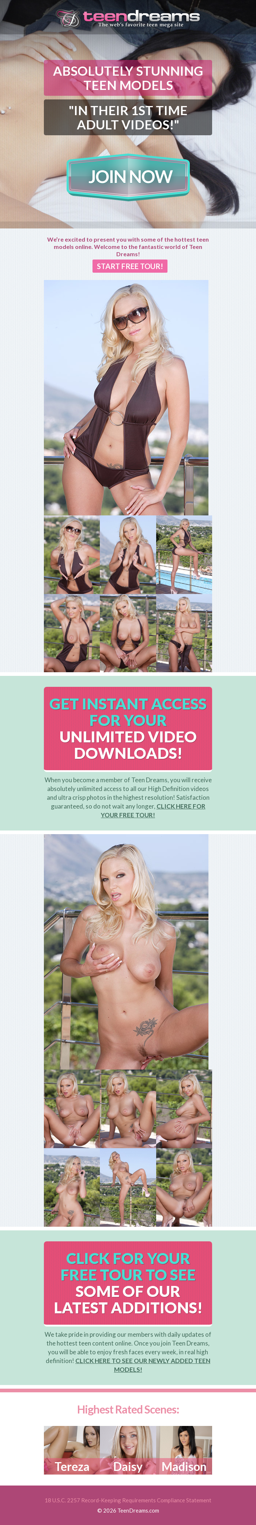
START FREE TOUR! (130, 266)
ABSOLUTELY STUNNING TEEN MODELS (128, 77)
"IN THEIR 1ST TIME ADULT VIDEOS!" (128, 117)
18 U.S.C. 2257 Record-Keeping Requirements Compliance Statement (128, 1500)
